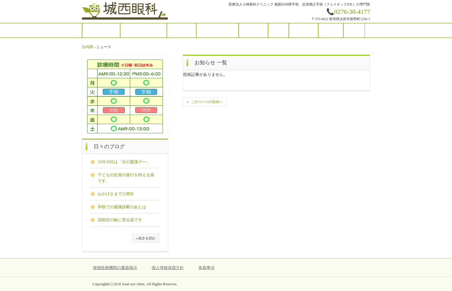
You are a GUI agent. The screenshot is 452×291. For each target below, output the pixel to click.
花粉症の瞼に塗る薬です (120, 220)
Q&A (354, 30)
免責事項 (206, 268)
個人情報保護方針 (168, 268)
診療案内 (181, 30)
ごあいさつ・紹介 (143, 30)
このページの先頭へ (206, 102)
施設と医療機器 (217, 30)
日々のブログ (109, 146)
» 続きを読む (146, 238)
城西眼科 (125, 11)
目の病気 (253, 30)
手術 (278, 30)
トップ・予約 (101, 30)
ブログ (330, 30)
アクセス (303, 30)
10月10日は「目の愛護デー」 (124, 162)
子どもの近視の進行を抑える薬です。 (126, 178)
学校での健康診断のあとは (122, 207)
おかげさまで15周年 (116, 194)
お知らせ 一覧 (211, 62)
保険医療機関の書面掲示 (115, 268)
